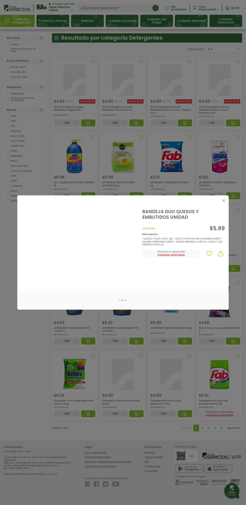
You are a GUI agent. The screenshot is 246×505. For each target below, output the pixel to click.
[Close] (224, 200)
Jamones (148, 228)
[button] (171, 255)
